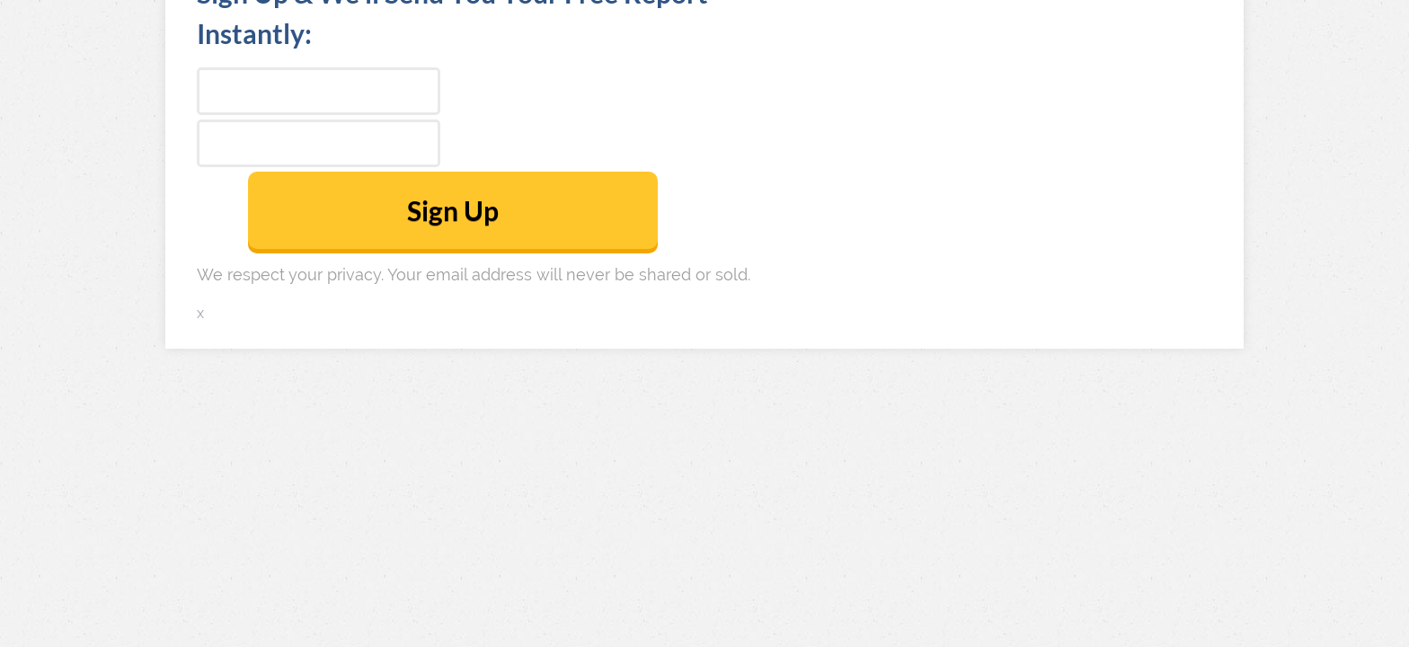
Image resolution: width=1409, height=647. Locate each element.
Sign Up (453, 210)
